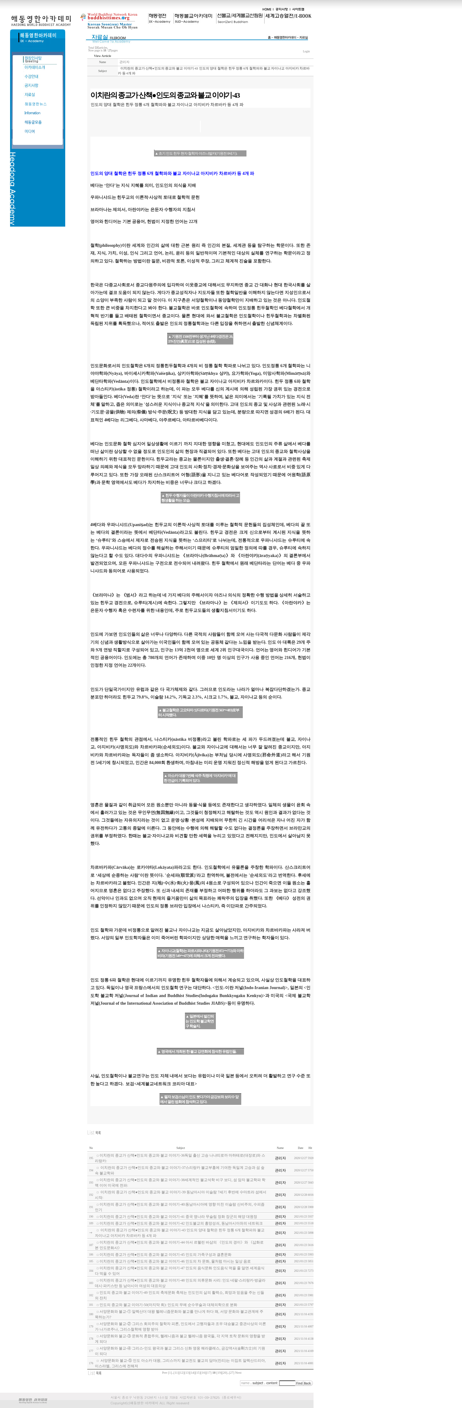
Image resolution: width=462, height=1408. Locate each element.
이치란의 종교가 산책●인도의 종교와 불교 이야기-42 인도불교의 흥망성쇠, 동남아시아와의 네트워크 (181, 1223)
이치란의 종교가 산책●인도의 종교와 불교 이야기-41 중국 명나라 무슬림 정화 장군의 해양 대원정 (178, 1216)
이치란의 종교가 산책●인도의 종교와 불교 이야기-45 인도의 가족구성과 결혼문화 (165, 1254)
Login (306, 51)
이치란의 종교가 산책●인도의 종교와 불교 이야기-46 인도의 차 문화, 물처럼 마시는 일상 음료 (175, 1261)
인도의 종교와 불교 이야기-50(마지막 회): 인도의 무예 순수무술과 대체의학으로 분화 (168, 1305)
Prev (164, 1372)
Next (238, 1372)
